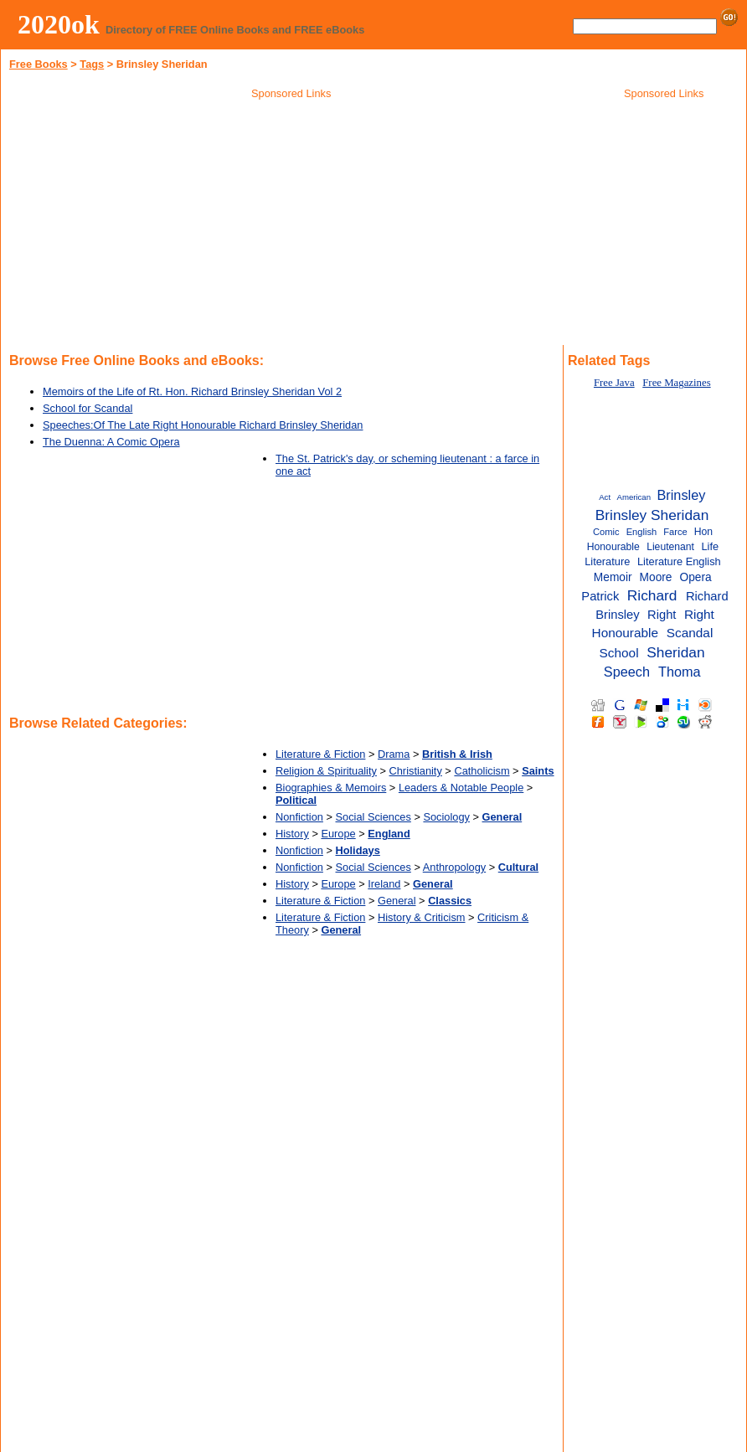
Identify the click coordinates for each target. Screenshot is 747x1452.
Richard (652, 595)
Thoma (679, 671)
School (619, 653)
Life (710, 546)
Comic (606, 532)
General (397, 900)
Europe (338, 833)
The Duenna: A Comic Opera (111, 441)
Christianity (415, 771)
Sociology (446, 817)
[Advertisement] (291, 225)
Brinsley (681, 494)
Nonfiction (299, 817)
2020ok (59, 24)
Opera (696, 577)
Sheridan (675, 652)
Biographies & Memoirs (331, 787)
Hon (703, 532)
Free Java (614, 383)
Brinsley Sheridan (652, 515)
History (292, 833)
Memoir (613, 577)
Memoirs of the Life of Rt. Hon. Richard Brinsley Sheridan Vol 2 (192, 391)
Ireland (384, 884)
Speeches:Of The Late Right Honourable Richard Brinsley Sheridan (203, 425)
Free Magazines (676, 383)
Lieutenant (670, 547)
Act (604, 497)
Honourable (613, 547)
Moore (656, 577)
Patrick (600, 596)
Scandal (690, 633)
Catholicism (481, 771)
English (641, 532)
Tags (92, 64)
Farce (675, 532)
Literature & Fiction (320, 754)
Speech (627, 671)
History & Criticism (422, 917)
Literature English (679, 561)
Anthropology (454, 867)
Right (661, 614)
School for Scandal (87, 408)
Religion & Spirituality (326, 771)
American (633, 497)
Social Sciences (373, 817)
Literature (607, 561)
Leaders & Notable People (461, 787)
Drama (394, 754)
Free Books (38, 64)
